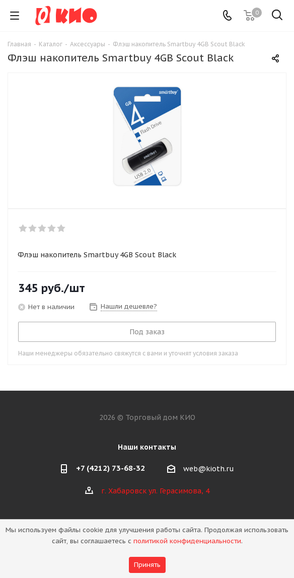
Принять (147, 564)
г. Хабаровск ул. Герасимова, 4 (155, 490)
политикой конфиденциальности (187, 541)
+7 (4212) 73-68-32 (110, 468)
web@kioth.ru (208, 468)
